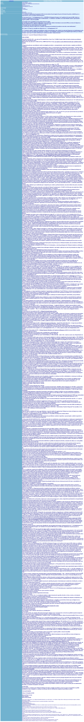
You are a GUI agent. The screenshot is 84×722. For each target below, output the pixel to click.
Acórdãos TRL (11, 0)
